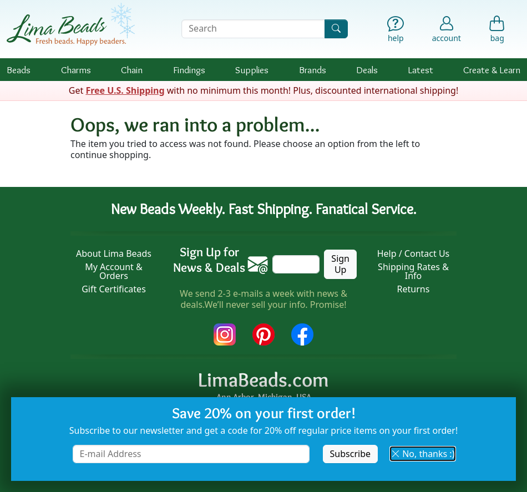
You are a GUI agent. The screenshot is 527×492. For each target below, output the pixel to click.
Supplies (251, 69)
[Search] (336, 28)
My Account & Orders (114, 271)
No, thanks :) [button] (422, 454)
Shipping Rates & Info (413, 271)
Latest (420, 69)
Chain (132, 69)
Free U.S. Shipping (124, 90)
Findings (189, 69)
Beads (19, 69)
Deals (367, 69)
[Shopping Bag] (497, 31)
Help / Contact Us (413, 253)
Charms (76, 69)
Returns (413, 289)
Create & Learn (491, 69)
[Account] (446, 29)
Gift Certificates (114, 289)
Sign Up (340, 263)
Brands (312, 69)
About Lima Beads (113, 253)
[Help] (396, 31)
